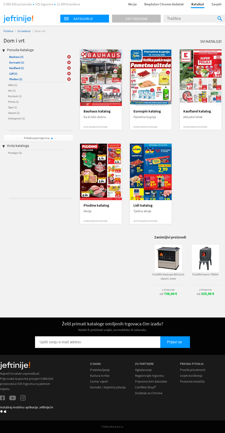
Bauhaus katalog (97, 111)
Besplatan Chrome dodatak (164, 4)
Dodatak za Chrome (148, 393)
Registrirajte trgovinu (149, 376)
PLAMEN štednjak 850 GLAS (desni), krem (168, 276)
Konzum (15, 96)
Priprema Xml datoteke (151, 381)
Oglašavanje (143, 370)
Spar (12, 107)
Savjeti (217, 4)
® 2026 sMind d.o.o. (112, 426)
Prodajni (15, 153)
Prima (13, 101)
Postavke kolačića (192, 381)
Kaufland (16, 68)
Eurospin (16, 62)
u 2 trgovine (168, 289)
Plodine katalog (96, 205)
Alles (12, 85)
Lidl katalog (143, 205)
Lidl (13, 73)
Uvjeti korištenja (191, 376)
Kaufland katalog (197, 111)
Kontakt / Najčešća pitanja (108, 387)
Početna (8, 31)
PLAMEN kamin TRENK (205, 274)
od (168, 294)
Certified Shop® (145, 387)
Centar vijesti (99, 381)
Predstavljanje (100, 370)
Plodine (15, 79)
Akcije (132, 4)
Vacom (14, 113)
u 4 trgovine (205, 289)
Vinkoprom (16, 118)
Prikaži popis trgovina (37, 138)
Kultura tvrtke (99, 376)
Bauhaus (16, 57)
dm (12, 90)
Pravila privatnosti (192, 370)
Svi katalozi (24, 31)
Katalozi (197, 4)
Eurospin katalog (147, 111)
